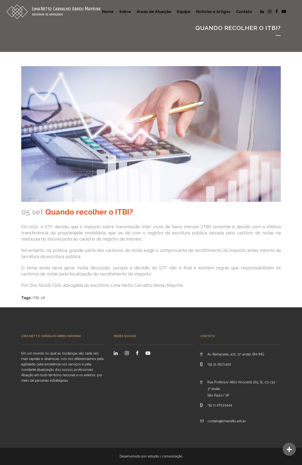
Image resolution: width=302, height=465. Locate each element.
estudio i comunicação (165, 456)
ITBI (36, 298)
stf (43, 298)
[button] (289, 449)
